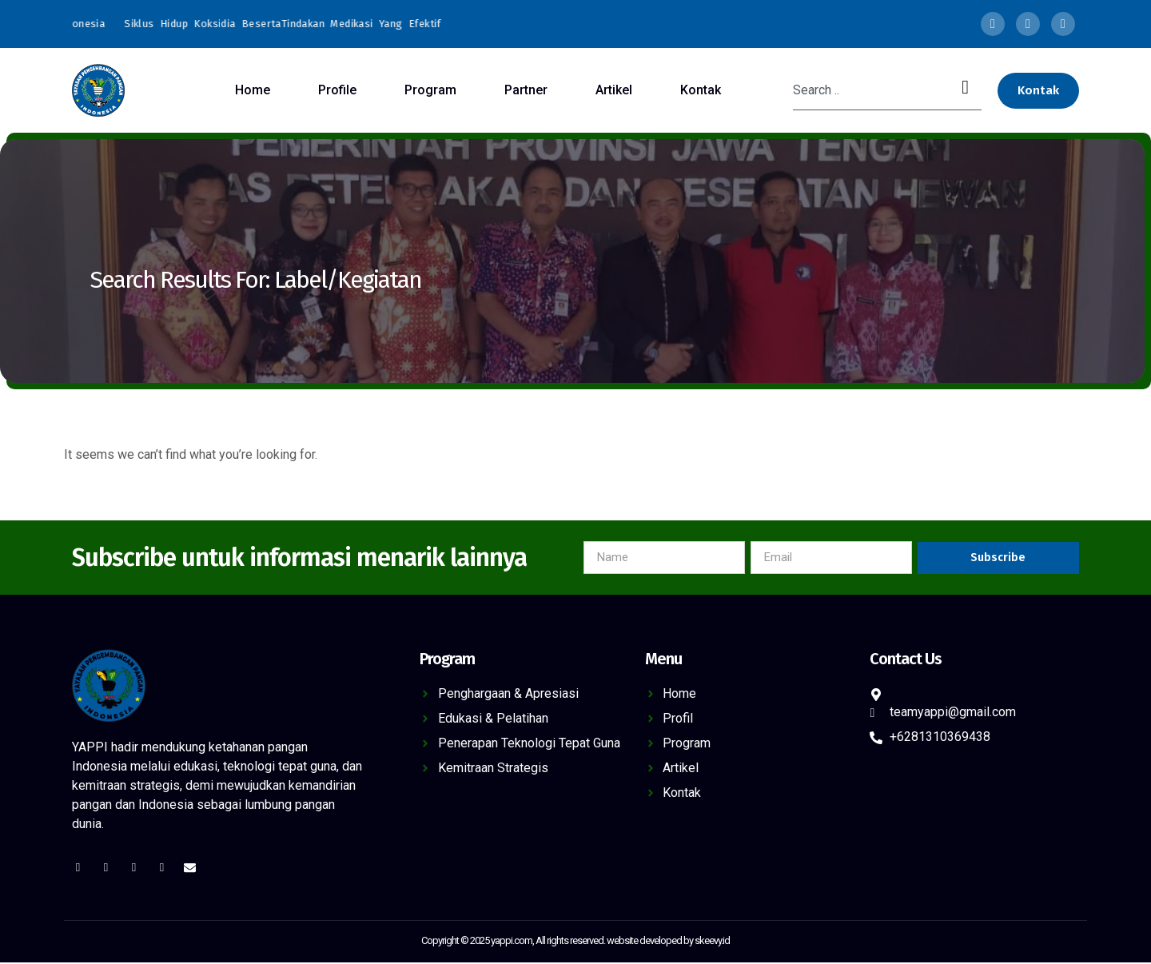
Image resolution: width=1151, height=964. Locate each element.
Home (252, 90)
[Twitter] (1028, 24)
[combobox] (871, 90)
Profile (337, 90)
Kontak (700, 90)
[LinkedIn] (1063, 24)
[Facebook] (993, 24)
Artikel (613, 90)
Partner (526, 90)
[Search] (968, 90)
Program (430, 90)
